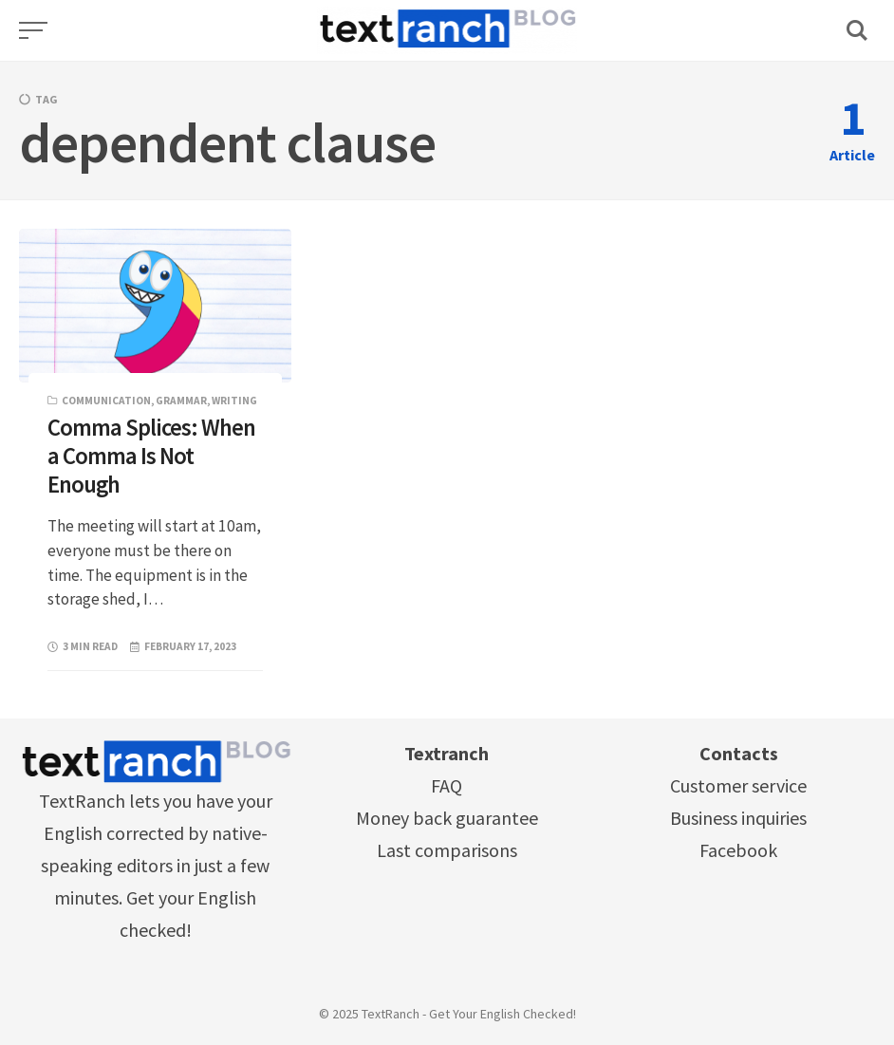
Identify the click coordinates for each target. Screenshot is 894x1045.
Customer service (738, 785)
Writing (234, 400)
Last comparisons (447, 850)
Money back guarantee (447, 818)
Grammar (181, 400)
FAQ (446, 785)
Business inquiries (738, 818)
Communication (106, 400)
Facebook (738, 850)
